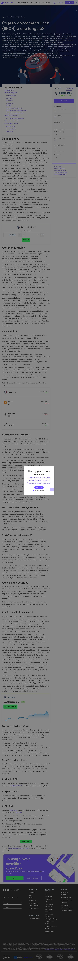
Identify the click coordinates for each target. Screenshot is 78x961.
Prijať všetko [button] (39, 487)
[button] (39, 490)
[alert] (39, 480)
